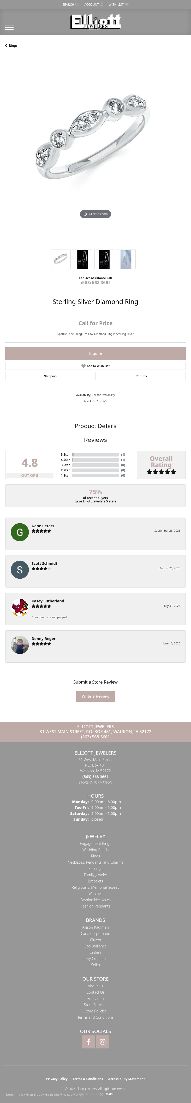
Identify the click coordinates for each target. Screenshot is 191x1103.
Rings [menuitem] (95, 855)
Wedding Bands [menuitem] (95, 849)
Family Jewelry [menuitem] (95, 874)
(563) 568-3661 (95, 283)
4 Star (65, 460)
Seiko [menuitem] (95, 964)
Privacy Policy (57, 1079)
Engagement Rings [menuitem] (95, 843)
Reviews (95, 439)
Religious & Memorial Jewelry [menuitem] (96, 887)
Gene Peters (43, 525)
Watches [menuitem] (95, 893)
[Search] (70, 4)
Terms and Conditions (95, 1017)
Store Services (95, 1004)
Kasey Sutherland (48, 600)
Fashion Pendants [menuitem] (95, 906)
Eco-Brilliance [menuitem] (96, 946)
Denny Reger (44, 638)
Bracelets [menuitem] (95, 881)
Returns (141, 376)
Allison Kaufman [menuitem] (95, 927)
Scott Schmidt (44, 563)
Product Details (95, 426)
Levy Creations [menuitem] (95, 958)
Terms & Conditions (88, 1079)
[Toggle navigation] (9, 30)
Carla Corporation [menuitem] (95, 933)
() (123, 454)
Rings (13, 45)
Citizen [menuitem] (95, 939)
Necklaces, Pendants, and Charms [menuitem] (95, 862)
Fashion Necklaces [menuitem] (95, 899)
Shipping (50, 376)
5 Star (65, 454)
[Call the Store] (95, 776)
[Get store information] (95, 782)
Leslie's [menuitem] (95, 952)
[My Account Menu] (93, 4)
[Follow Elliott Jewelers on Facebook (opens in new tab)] (88, 1041)
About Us (95, 985)
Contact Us (95, 992)
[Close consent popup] (101, 1094)
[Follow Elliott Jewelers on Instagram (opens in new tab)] (102, 1041)
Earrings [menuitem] (96, 868)
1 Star (65, 475)
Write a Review (95, 696)
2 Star (65, 470)
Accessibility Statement (126, 1079)
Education (95, 998)
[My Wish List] (118, 4)
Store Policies (95, 1011)
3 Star (65, 465)
